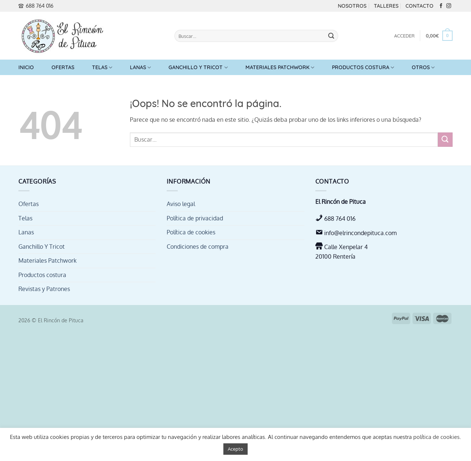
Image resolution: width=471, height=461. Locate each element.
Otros (423, 67)
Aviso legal (181, 204)
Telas (102, 67)
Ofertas (63, 67)
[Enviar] (331, 36)
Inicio (26, 67)
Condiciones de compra (198, 246)
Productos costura (363, 67)
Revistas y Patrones (44, 288)
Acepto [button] (235, 449)
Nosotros (352, 6)
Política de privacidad (195, 218)
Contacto (419, 6)
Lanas (140, 67)
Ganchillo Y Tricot (198, 67)
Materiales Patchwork (279, 67)
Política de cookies (191, 232)
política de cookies (436, 436)
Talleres (386, 6)
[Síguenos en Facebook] (441, 6)
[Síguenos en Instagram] (448, 6)
